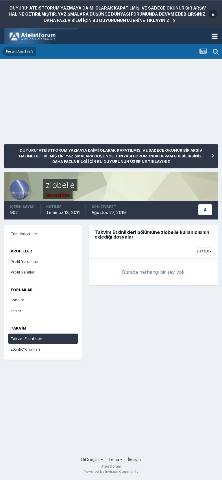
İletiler (16, 310)
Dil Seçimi (92, 459)
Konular (17, 299)
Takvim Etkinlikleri (26, 338)
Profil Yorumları (24, 261)
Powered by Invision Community (111, 471)
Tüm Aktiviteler (24, 233)
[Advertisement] (72, 103)
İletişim (134, 459)
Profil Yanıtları (23, 272)
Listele (204, 251)
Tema (115, 459)
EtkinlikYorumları (25, 349)
